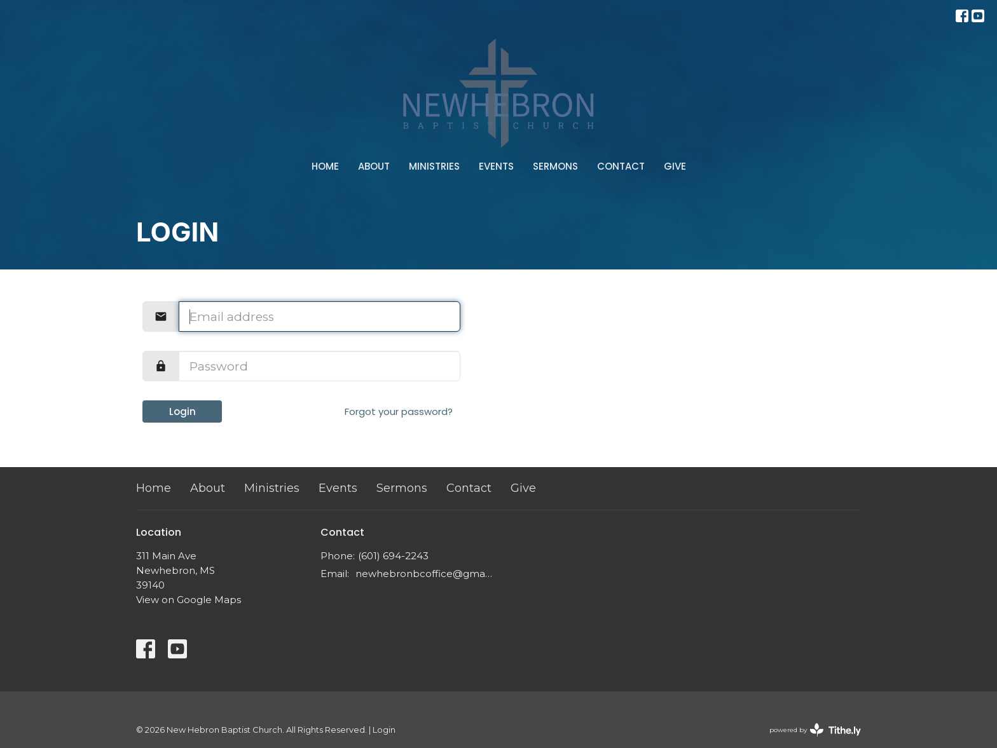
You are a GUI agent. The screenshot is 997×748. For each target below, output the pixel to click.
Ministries (434, 166)
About (374, 166)
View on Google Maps (188, 600)
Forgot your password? (399, 411)
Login (182, 411)
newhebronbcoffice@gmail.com (423, 574)
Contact (621, 166)
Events (496, 166)
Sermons (555, 166)
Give (675, 166)
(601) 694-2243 (393, 556)
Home (325, 166)
